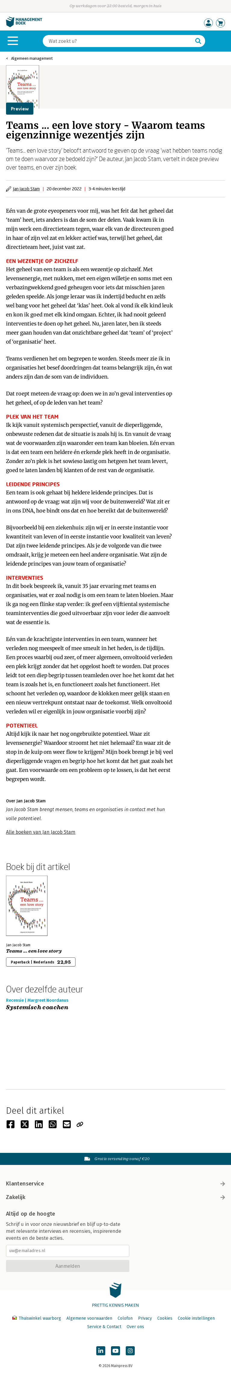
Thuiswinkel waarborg (37, 1318)
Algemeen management (32, 58)
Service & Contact (104, 1326)
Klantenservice (115, 1183)
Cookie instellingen (196, 1318)
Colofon (125, 1318)
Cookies (164, 1318)
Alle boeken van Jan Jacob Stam (40, 832)
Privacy (145, 1318)
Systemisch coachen (37, 1007)
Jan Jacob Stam (26, 188)
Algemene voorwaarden (89, 1318)
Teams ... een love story (34, 951)
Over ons (135, 1326)
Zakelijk (115, 1197)
